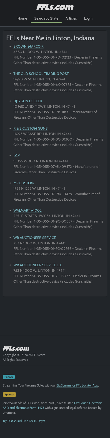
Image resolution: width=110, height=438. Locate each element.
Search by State (46, 18)
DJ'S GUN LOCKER (27, 101)
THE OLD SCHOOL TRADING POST (41, 74)
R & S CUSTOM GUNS (30, 128)
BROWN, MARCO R (28, 46)
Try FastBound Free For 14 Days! (24, 421)
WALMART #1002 (27, 210)
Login (88, 18)
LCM (16, 156)
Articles (71, 18)
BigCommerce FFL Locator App (77, 385)
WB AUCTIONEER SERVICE (34, 238)
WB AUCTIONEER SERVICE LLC (37, 265)
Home (22, 18)
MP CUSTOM (23, 183)
